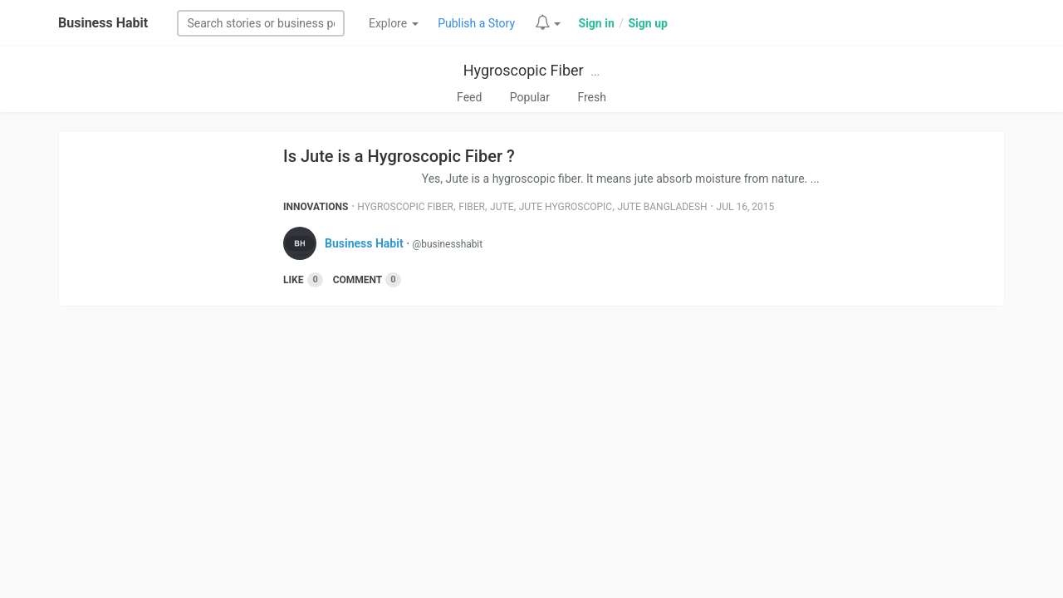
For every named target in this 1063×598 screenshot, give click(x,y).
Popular (530, 97)
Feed (469, 97)
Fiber (471, 207)
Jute (501, 207)
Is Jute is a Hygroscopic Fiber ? (399, 156)
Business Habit (103, 23)
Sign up (647, 23)
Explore (394, 23)
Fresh (591, 97)
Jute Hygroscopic (565, 207)
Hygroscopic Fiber (523, 70)
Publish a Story (476, 23)
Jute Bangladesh (662, 207)
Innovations (315, 207)
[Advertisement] (531, 447)
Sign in (597, 23)
